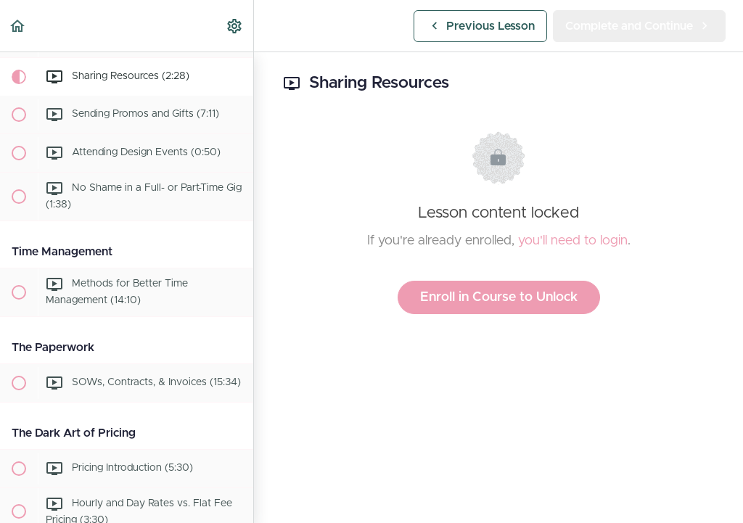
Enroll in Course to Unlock (499, 297)
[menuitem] (235, 26)
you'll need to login (573, 240)
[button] (18, 26)
